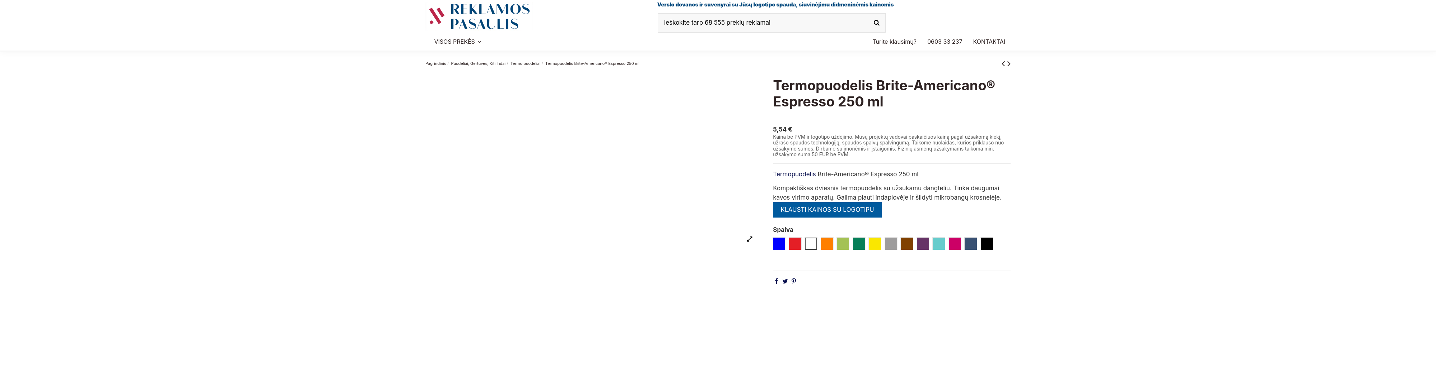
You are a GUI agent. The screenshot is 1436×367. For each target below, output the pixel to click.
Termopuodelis (794, 174)
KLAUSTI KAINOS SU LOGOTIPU (827, 209)
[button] (945, 42)
